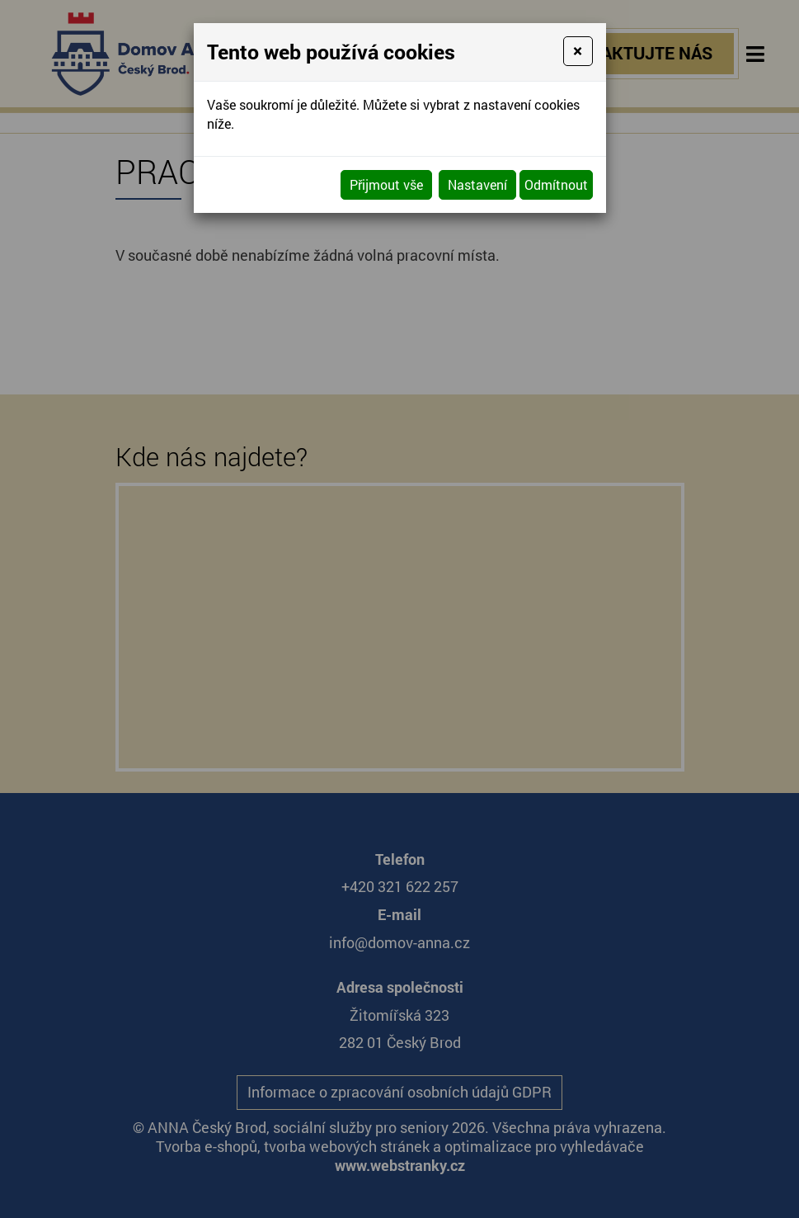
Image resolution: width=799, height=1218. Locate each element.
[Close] (577, 51)
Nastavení (477, 184)
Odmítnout (556, 184)
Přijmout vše (386, 184)
